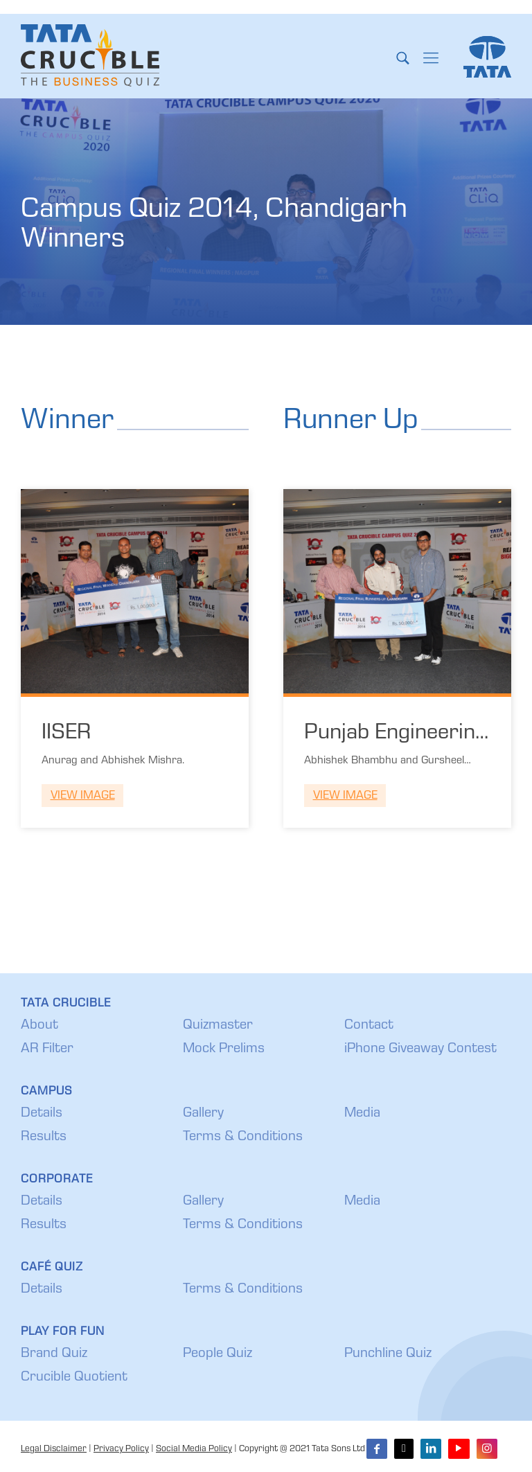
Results (43, 1137)
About (39, 1026)
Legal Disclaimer (54, 1449)
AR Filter (47, 1049)
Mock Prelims (224, 1049)
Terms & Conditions (243, 1137)
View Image (83, 796)
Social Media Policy (194, 1449)
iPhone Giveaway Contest (420, 1049)
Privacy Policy (121, 1449)
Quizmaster (218, 1026)
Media (362, 1114)
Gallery (203, 1114)
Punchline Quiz (388, 1354)
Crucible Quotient (74, 1378)
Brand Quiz (54, 1354)
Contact (368, 1026)
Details (41, 1114)
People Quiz (217, 1354)
